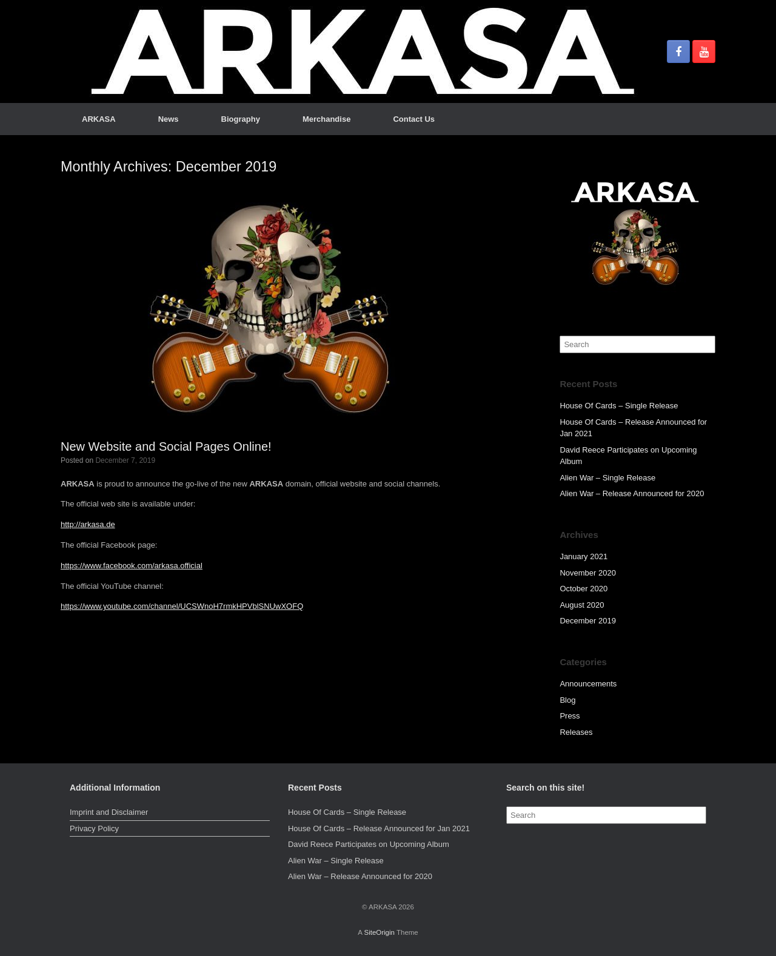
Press (570, 715)
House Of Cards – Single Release (619, 405)
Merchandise (326, 119)
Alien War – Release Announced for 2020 (632, 493)
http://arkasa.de (88, 524)
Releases (576, 732)
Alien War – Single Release (607, 477)
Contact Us (414, 119)
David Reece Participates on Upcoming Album (368, 844)
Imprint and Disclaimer (109, 812)
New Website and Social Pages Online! (166, 446)
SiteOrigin (379, 932)
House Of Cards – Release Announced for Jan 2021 (379, 828)
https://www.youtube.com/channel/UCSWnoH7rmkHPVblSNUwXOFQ (182, 606)
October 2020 (583, 588)
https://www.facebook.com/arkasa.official (131, 565)
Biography (240, 119)
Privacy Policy (94, 828)
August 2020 (582, 604)
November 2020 (588, 572)
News (168, 119)
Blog (567, 700)
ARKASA (99, 119)
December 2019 (588, 620)
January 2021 (583, 556)
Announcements (588, 683)
